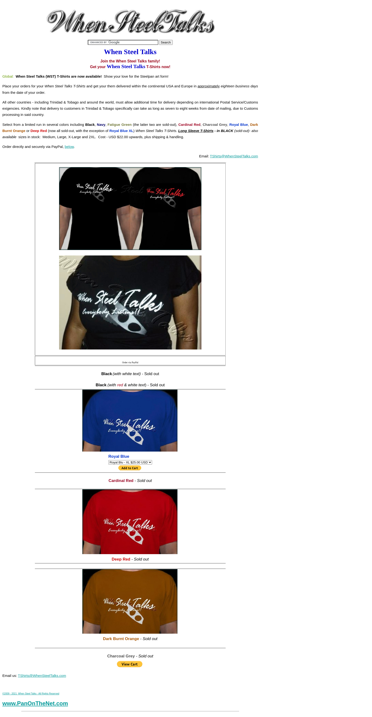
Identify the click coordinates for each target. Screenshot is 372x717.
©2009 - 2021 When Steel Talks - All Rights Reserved (30, 693)
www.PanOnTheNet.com (35, 703)
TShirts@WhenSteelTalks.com (234, 156)
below (69, 147)
